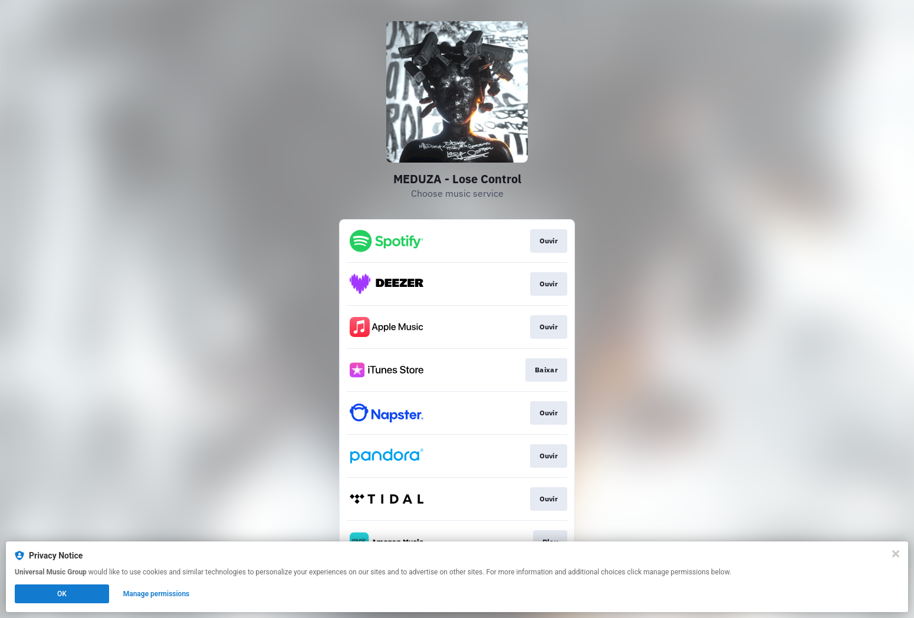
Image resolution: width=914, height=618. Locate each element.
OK (62, 594)
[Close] (895, 553)
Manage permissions (156, 594)
